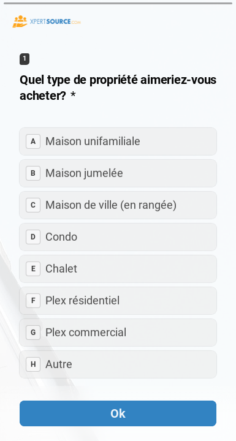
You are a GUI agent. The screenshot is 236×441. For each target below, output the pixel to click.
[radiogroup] (118, 253)
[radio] (118, 141)
